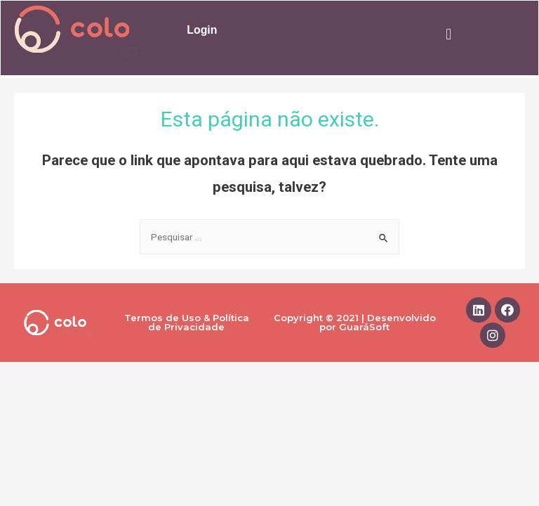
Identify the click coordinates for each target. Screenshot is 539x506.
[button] (447, 36)
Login (203, 31)
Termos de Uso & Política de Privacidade (186, 323)
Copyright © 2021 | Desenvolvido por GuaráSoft (355, 323)
